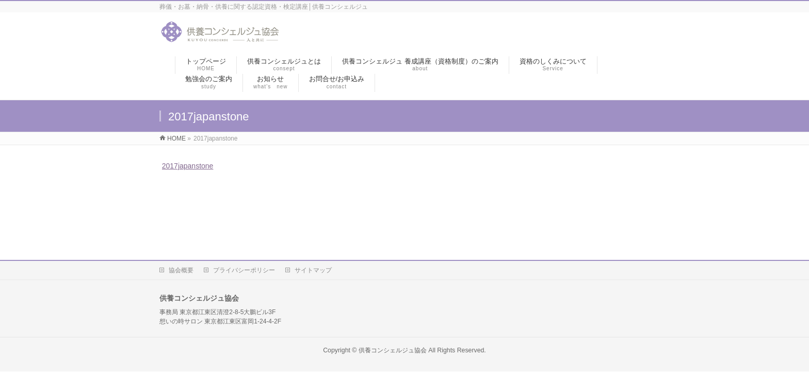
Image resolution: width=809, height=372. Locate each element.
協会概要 (181, 270)
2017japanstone (188, 166)
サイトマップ (313, 270)
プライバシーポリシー (244, 270)
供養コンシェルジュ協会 (393, 350)
